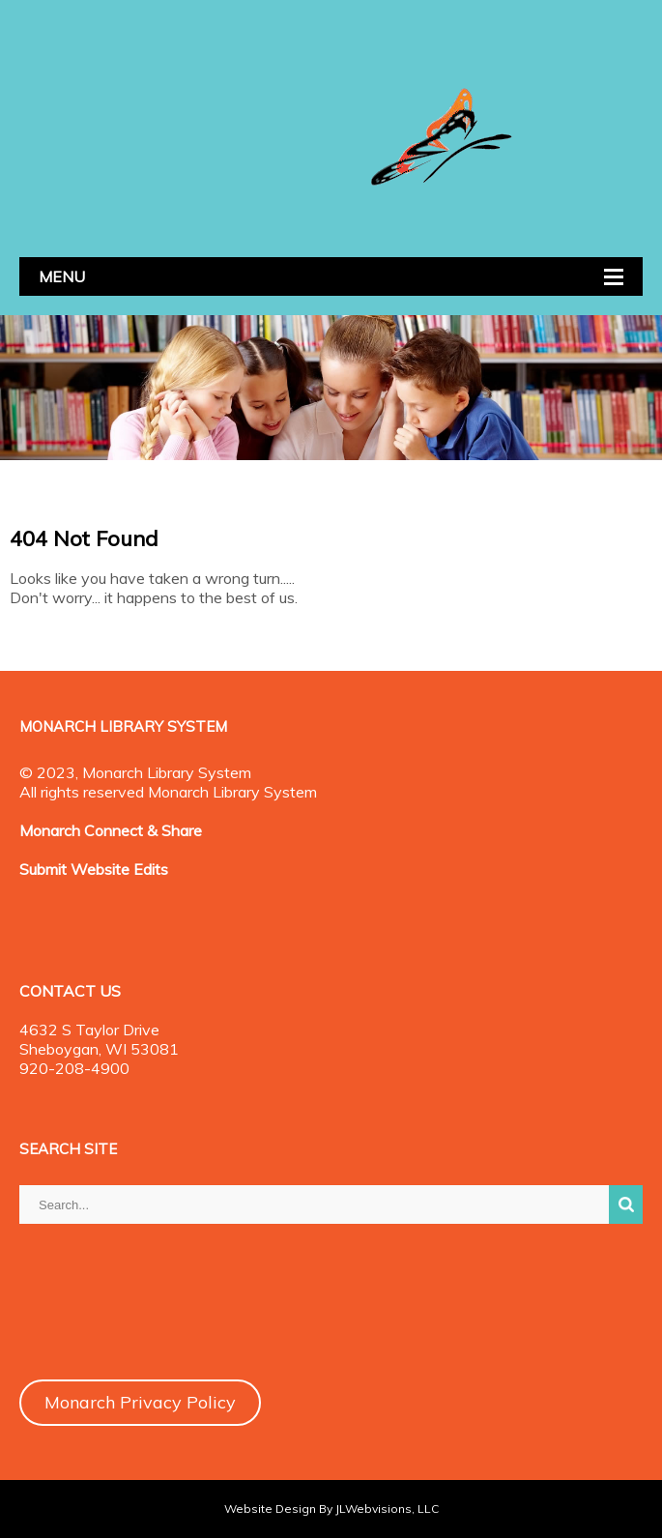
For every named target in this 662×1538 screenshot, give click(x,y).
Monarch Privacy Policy (140, 1402)
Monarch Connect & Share (110, 830)
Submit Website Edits (93, 869)
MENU (62, 276)
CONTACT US (70, 991)
